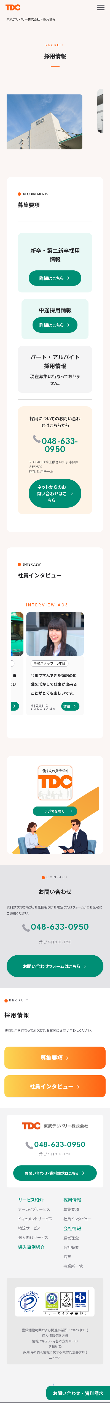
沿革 (67, 1256)
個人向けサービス (33, 1237)
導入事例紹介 (31, 1247)
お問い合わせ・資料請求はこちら (52, 1173)
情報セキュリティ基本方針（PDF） (55, 1341)
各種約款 (55, 1346)
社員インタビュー (51, 1086)
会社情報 (72, 1228)
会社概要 (71, 1247)
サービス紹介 (31, 1199)
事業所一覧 (73, 1266)
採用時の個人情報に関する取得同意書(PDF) (55, 1352)
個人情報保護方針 (55, 1335)
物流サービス (29, 1228)
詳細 (66, 706)
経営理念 (71, 1238)
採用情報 (72, 1199)
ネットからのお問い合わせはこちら (51, 493)
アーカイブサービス (34, 1209)
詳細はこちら (51, 278)
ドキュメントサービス (35, 1218)
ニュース (55, 1357)
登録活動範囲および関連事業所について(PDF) (55, 1330)
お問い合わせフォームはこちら (51, 966)
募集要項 (52, 1057)
